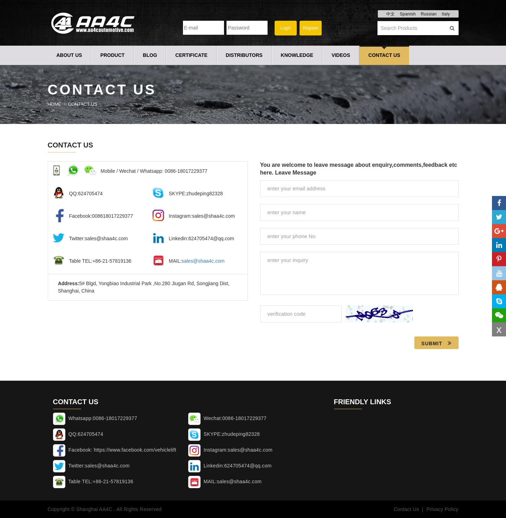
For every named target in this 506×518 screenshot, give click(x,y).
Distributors (244, 55)
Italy (446, 14)
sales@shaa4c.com (203, 261)
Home (54, 104)
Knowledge (297, 55)
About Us (69, 55)
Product (112, 55)
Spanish (407, 14)
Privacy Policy (442, 509)
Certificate (191, 55)
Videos (340, 55)
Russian (428, 14)
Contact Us (384, 55)
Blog (150, 55)
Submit (436, 343)
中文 (390, 14)
